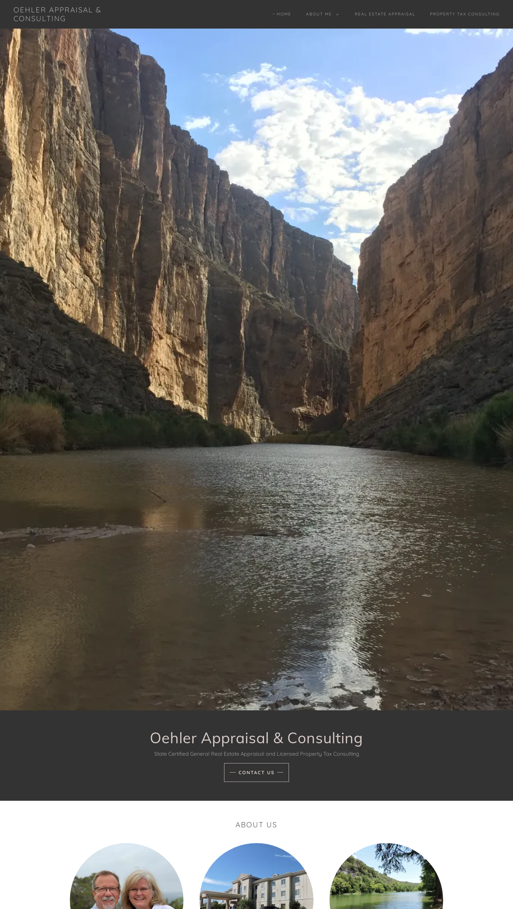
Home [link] (284, 13)
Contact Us (256, 772)
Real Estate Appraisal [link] (385, 13)
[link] (80, 19)
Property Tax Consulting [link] (465, 13)
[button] (321, 14)
